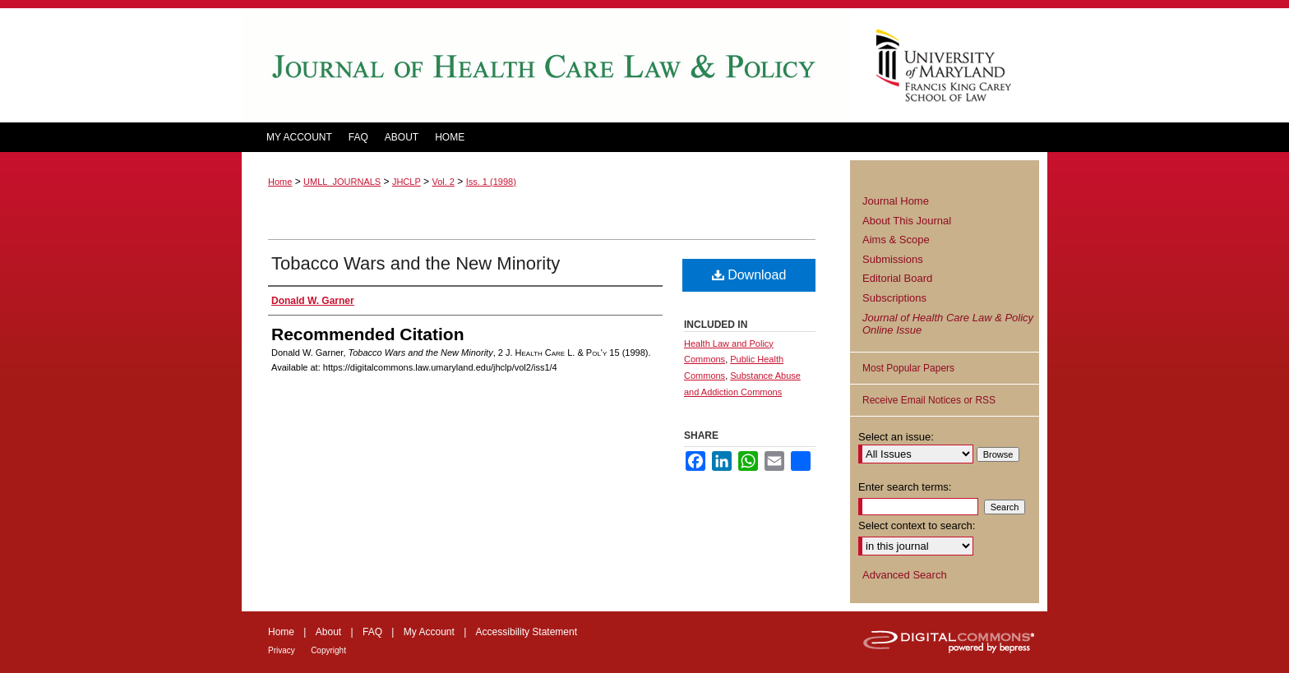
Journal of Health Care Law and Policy (546, 65)
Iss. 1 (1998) (491, 182)
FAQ (372, 632)
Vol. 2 (443, 182)
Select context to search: (916, 525)
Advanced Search (904, 575)
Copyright (328, 650)
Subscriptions (894, 298)
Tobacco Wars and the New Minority (415, 263)
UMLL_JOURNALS (342, 182)
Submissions (892, 259)
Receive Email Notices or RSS (929, 400)
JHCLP (406, 182)
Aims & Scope (896, 239)
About (328, 632)
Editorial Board (897, 278)
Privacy (281, 650)
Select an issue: (896, 437)
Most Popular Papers (908, 368)
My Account (429, 632)
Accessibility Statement (526, 632)
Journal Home (895, 201)
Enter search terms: (904, 487)
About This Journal (906, 220)
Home (280, 182)
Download (749, 275)
